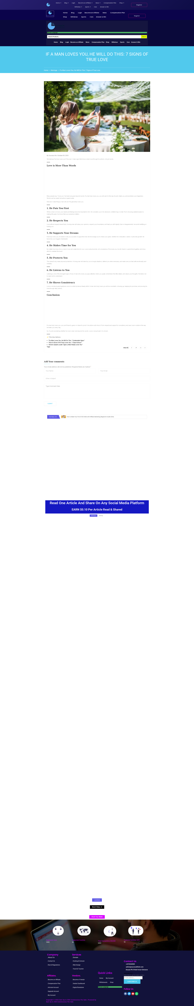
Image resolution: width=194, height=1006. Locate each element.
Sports (83, 17)
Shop (65, 17)
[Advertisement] (97, 181)
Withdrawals (103, 982)
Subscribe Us (132, 981)
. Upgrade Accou (52, 991)
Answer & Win (101, 17)
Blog (72, 13)
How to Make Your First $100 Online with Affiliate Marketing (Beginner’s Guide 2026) (90, 416)
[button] (66, 13)
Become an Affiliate (92, 13)
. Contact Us (51, 961)
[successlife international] (48, 5)
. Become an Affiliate (53, 979)
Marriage (54, 70)
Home (65, 13)
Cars (91, 17)
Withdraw (74, 17)
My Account (109, 978)
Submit (50, 403)
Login (80, 13)
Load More (97, 900)
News (105, 13)
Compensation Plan (117, 13)
